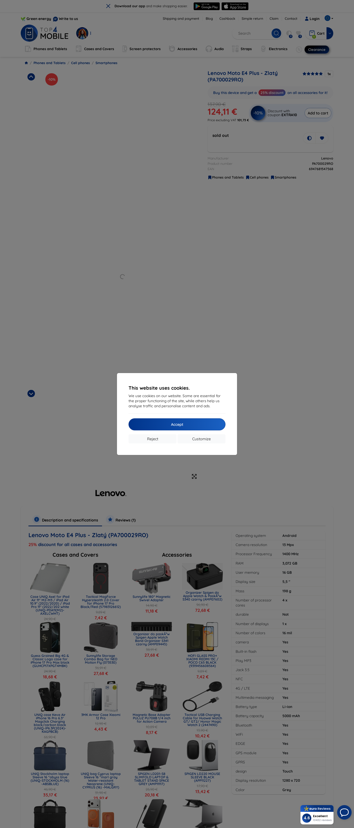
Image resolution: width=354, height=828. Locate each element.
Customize (201, 438)
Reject (152, 438)
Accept (177, 424)
